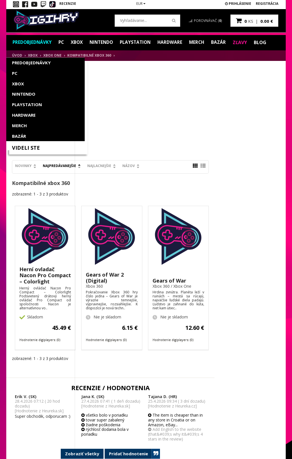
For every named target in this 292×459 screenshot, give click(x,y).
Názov (197, 72)
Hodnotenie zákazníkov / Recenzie (33, 416)
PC (62, 42)
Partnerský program (78, 416)
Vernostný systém (76, 408)
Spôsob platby (119, 401)
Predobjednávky (32, 42)
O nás (112, 393)
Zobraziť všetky (150, 360)
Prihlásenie (238, 3)
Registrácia (267, 3)
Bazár (224, 42)
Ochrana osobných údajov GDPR (123, 431)
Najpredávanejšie (128, 72)
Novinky (92, 72)
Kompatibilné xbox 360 (89, 55)
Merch (202, 42)
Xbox (78, 42)
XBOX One (52, 55)
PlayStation (139, 42)
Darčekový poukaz (77, 431)
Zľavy (246, 42)
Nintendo (104, 42)
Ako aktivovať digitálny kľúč (27, 396)
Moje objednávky (76, 401)
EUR (140, 3)
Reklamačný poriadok (125, 421)
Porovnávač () (205, 20)
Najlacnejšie (168, 72)
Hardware (175, 42)
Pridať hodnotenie (202, 360)
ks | (254, 20)
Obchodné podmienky (117, 411)
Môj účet (69, 393)
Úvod (17, 55)
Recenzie (67, 3)
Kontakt (22, 406)
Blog (266, 42)
